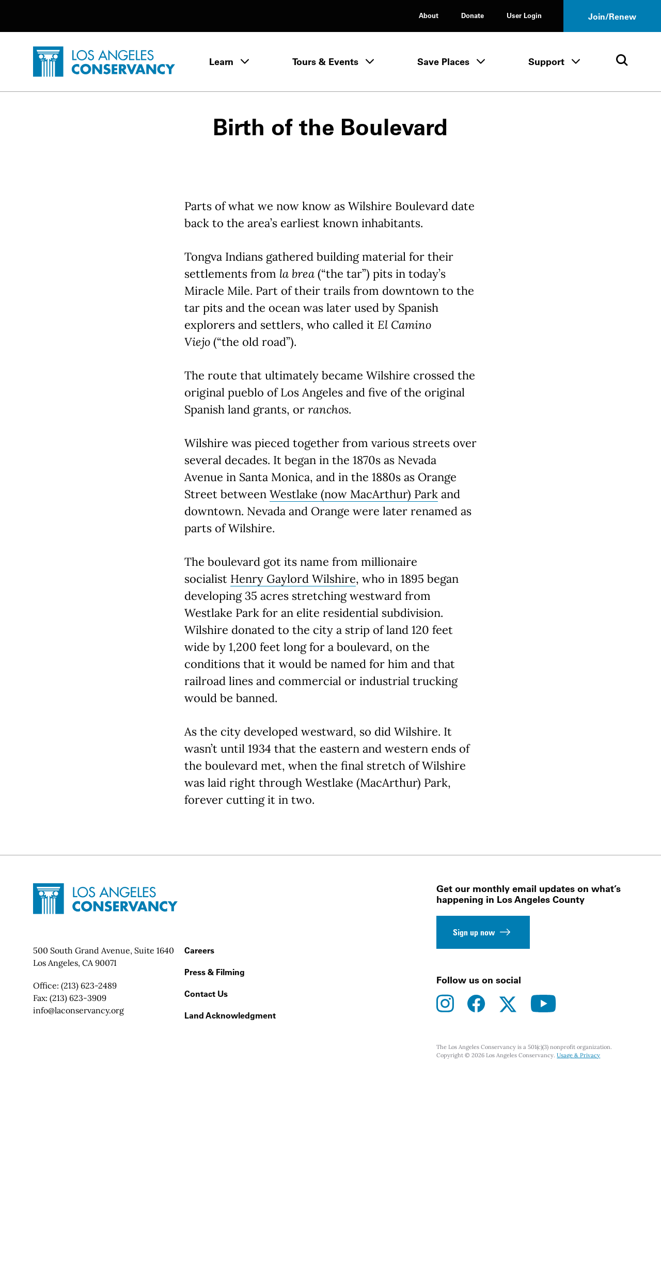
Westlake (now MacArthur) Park (354, 687)
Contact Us (206, 1187)
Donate (472, 15)
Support (546, 62)
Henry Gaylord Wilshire (293, 772)
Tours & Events (325, 62)
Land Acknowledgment (230, 1208)
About (428, 15)
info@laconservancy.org (78, 1203)
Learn (221, 62)
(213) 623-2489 (89, 1178)
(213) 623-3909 (78, 1191)
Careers (199, 1143)
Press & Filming (214, 1165)
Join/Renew (612, 16)
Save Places (443, 62)
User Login (524, 15)
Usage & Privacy (578, 1248)
